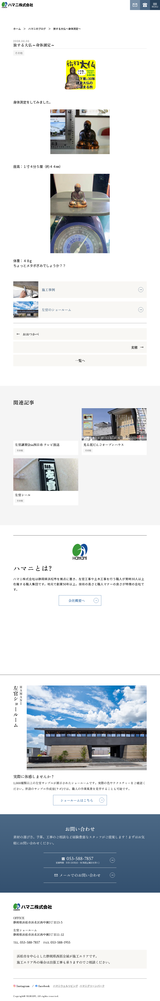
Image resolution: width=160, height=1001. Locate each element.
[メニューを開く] (155, 5)
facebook (42, 986)
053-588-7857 (30, 942)
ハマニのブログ (37, 29)
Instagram (21, 986)
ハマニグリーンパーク (92, 986)
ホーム (17, 29)
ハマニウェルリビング (65, 986)
